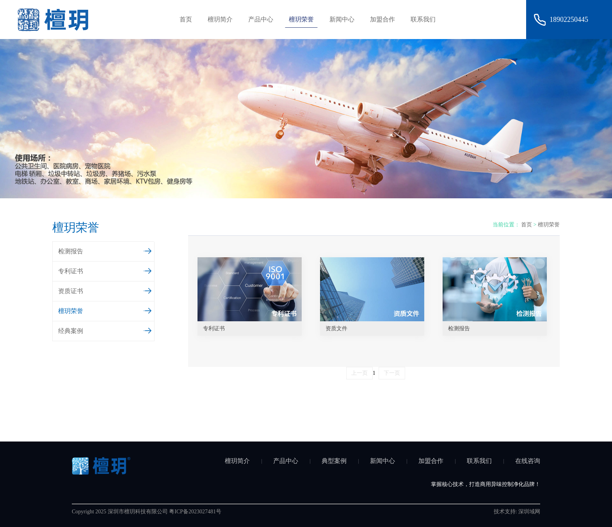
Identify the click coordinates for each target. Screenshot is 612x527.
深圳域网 (529, 512)
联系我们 (423, 19)
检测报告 (105, 250)
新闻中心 (341, 19)
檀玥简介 (220, 19)
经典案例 (105, 330)
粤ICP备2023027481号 (195, 512)
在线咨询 (527, 461)
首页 (186, 19)
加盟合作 (382, 19)
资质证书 (105, 290)
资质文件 (336, 328)
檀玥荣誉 (301, 19)
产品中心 (260, 19)
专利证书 (105, 270)
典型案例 (334, 461)
